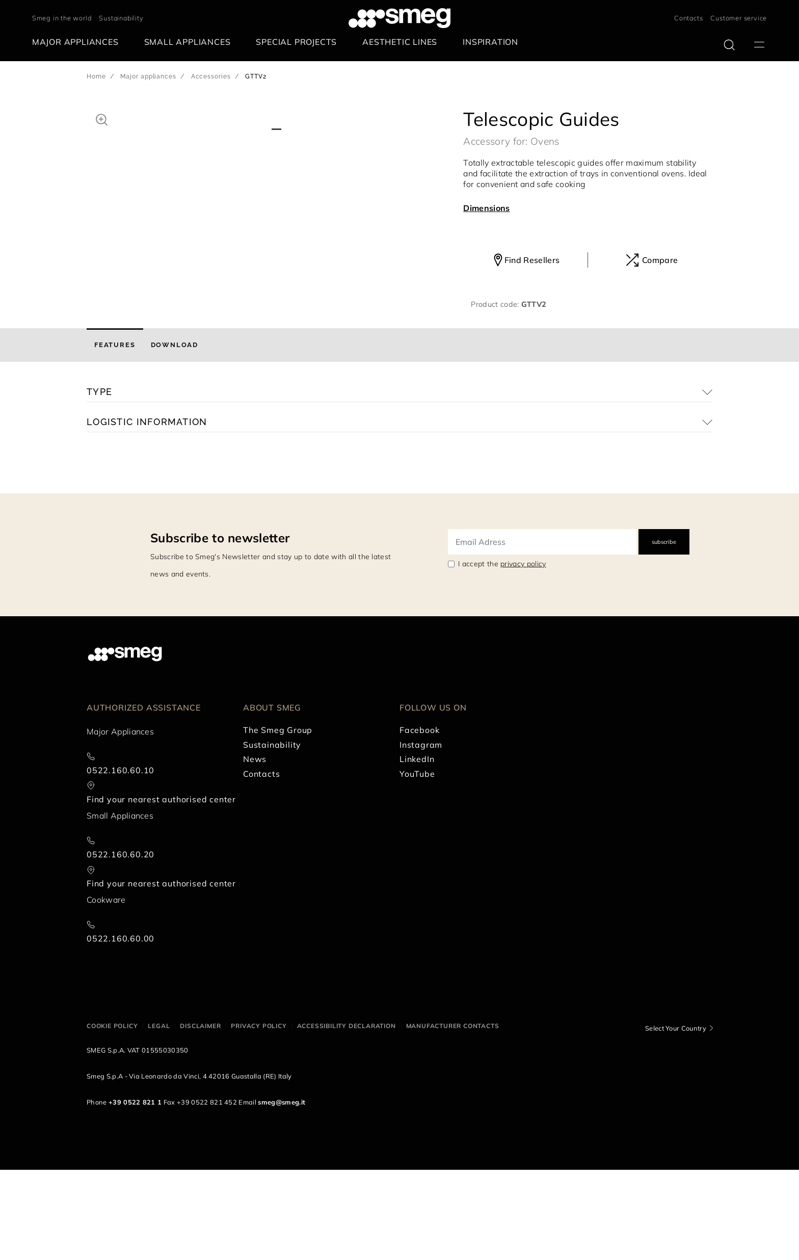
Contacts (688, 18)
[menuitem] (78, 42)
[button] (101, 118)
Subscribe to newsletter (219, 628)
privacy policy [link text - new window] (523, 654)
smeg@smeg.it (281, 1192)
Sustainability (121, 18)
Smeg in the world (62, 18)
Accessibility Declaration (346, 1115)
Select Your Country (675, 1118)
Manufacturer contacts (452, 1115)
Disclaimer (200, 1115)
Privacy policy (258, 1115)
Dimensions (486, 208)
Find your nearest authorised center (161, 889)
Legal (159, 1115)
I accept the (502, 654)
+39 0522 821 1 (135, 1192)
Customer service (738, 18)
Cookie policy (112, 1115)
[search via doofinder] (729, 45)
